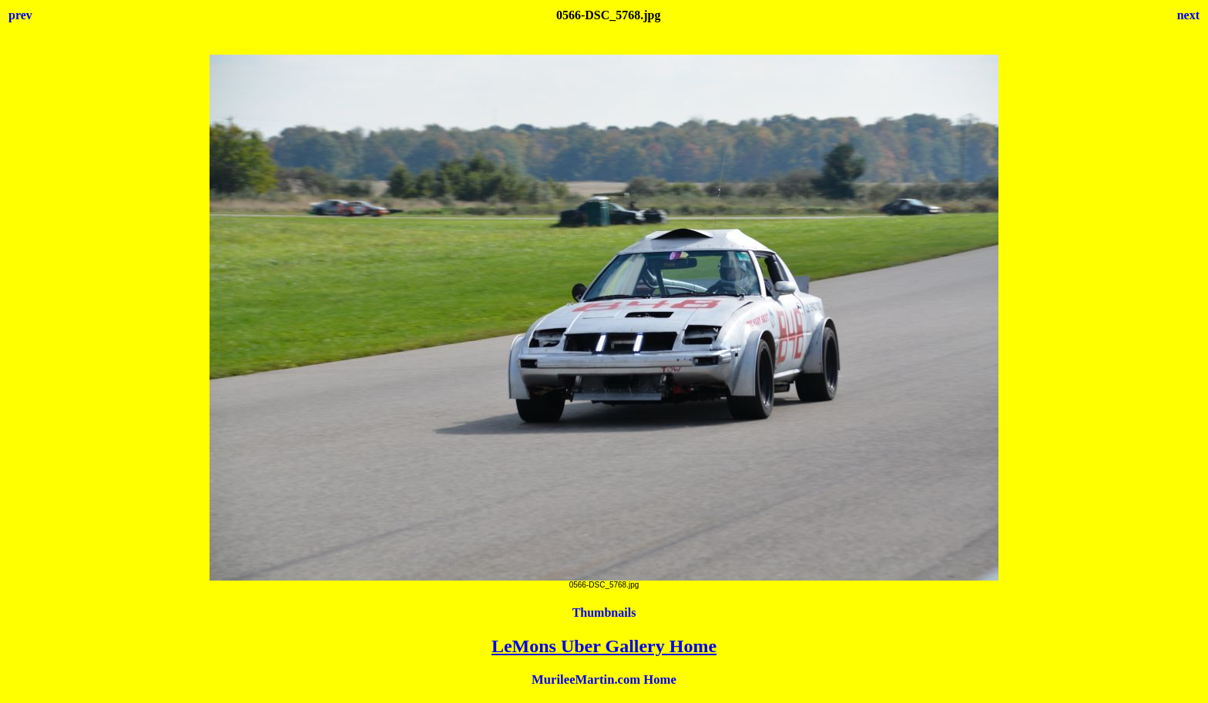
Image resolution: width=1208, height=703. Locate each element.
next (1188, 15)
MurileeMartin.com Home (604, 679)
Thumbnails (604, 612)
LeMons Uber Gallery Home (604, 646)
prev (20, 15)
